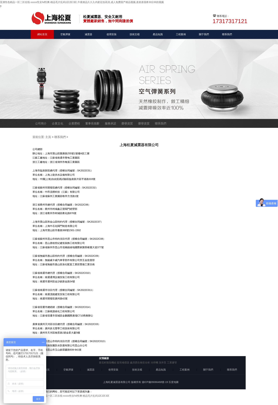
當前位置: (39, 136)
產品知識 (158, 34)
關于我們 (204, 34)
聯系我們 (227, 34)
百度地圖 (174, 382)
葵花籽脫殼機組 (107, 362)
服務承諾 (110, 123)
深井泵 (162, 362)
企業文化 (57, 123)
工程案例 (181, 34)
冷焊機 (154, 362)
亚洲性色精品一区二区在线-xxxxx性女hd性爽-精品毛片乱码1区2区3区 (71, 395)
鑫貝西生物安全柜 (140, 362)
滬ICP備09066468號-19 (155, 382)
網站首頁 (42, 34)
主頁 (48, 136)
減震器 (88, 34)
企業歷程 (74, 123)
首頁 (47, 369)
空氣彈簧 (65, 34)
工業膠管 (172, 362)
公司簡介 (41, 123)
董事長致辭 (92, 123)
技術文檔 (135, 34)
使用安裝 (112, 34)
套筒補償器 (123, 362)
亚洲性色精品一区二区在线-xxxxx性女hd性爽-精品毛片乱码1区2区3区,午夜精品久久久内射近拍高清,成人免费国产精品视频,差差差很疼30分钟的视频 (82, 2)
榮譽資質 (127, 123)
